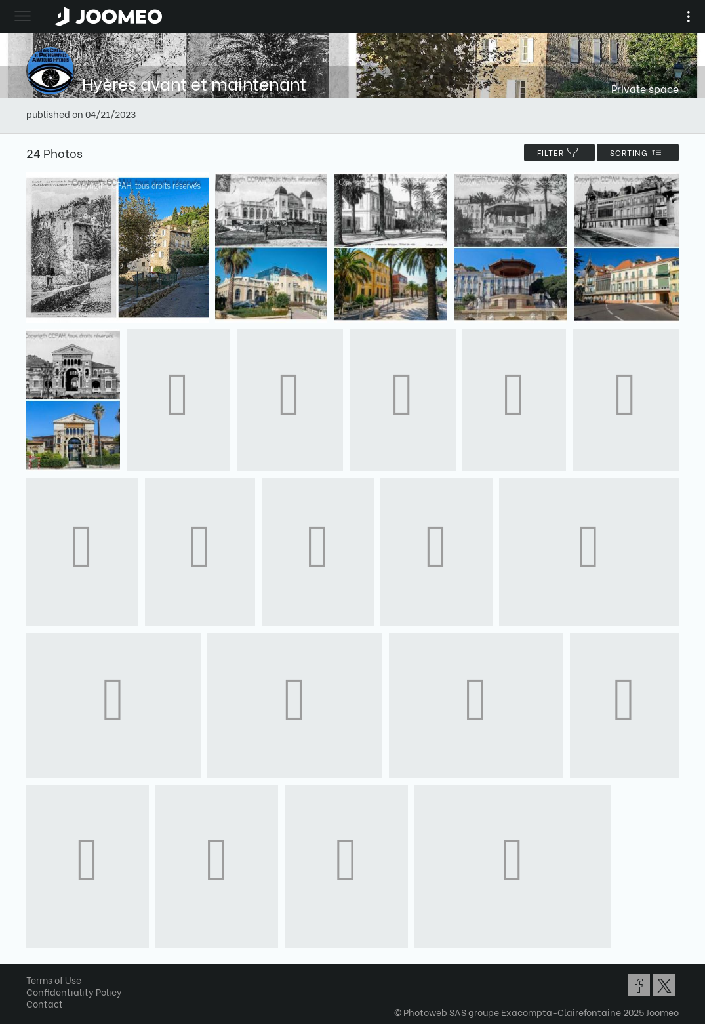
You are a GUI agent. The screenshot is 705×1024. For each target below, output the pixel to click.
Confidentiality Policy (74, 991)
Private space (645, 88)
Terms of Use (53, 980)
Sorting (638, 152)
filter (559, 152)
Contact (44, 1003)
